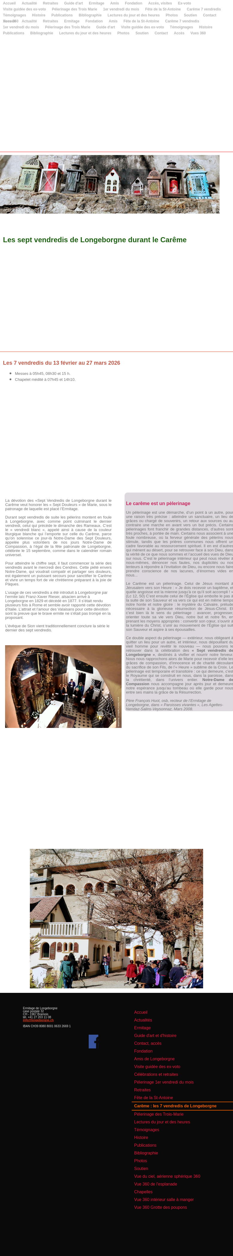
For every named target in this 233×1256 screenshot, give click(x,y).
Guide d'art (73, 3)
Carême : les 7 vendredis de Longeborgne (178, 1107)
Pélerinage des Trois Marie (74, 9)
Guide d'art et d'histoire (164, 1059)
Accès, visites (160, 3)
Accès (179, 33)
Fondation (133, 3)
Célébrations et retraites (165, 1085)
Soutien (141, 33)
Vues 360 (11, 21)
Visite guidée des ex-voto (24, 9)
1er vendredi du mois (121, 9)
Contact (161, 33)
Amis (114, 3)
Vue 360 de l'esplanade (164, 1160)
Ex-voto (184, 3)
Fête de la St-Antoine (163, 9)
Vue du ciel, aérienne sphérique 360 (172, 1155)
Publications (13, 33)
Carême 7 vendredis (204, 9)
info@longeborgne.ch (38, 1020)
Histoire (205, 27)
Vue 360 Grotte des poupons (168, 1176)
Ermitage (96, 3)
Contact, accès (159, 1064)
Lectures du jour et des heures (85, 33)
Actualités (156, 1048)
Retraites (50, 3)
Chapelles (156, 1165)
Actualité (29, 3)
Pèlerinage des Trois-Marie (167, 1112)
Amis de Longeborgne (163, 1074)
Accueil (9, 3)
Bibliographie (41, 33)
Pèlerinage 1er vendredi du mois (170, 1090)
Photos (123, 33)
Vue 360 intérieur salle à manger (170, 1171)
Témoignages (181, 27)
